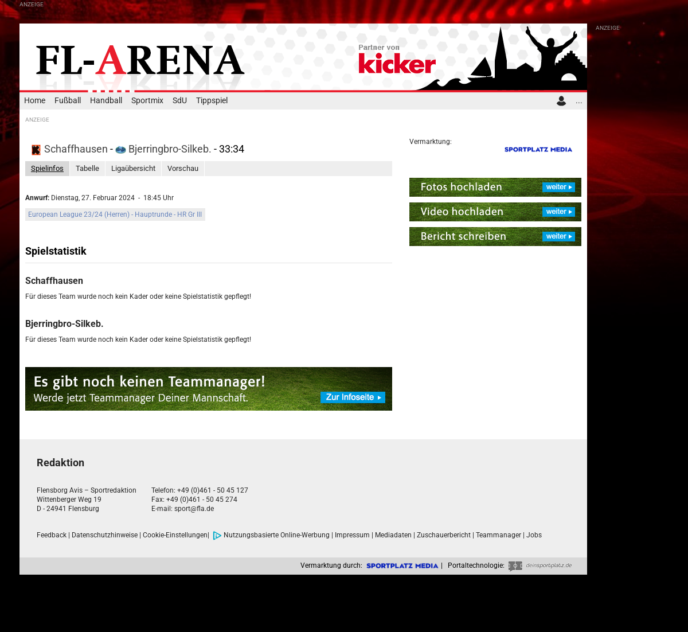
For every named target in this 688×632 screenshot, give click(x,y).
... (579, 101)
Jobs (534, 535)
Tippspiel (212, 101)
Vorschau (182, 168)
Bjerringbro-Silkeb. (164, 149)
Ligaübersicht (133, 168)
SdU (180, 101)
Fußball (67, 101)
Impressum (352, 535)
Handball (106, 101)
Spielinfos (47, 168)
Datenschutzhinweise (105, 535)
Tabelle (87, 168)
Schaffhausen (70, 149)
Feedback (52, 535)
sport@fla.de (194, 509)
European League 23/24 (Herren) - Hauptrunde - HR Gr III (115, 214)
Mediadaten (393, 535)
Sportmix (147, 101)
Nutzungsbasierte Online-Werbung (271, 535)
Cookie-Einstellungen (175, 535)
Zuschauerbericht (444, 535)
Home (34, 101)
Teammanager (498, 535)
